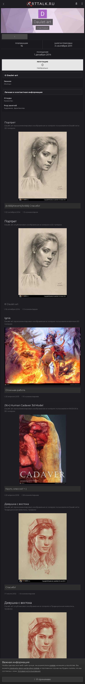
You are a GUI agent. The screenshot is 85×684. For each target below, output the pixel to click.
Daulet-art (8, 125)
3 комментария (30, 212)
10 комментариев (30, 396)
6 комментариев (27, 594)
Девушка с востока (16, 504)
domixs (72, 321)
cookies (52, 665)
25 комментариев (30, 495)
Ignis (7, 318)
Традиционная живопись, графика (20, 510)
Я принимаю (42, 679)
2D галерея (9, 128)
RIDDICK (73, 408)
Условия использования (29, 671)
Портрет (9, 122)
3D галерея (9, 411)
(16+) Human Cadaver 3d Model (23, 405)
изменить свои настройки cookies (24, 668)
